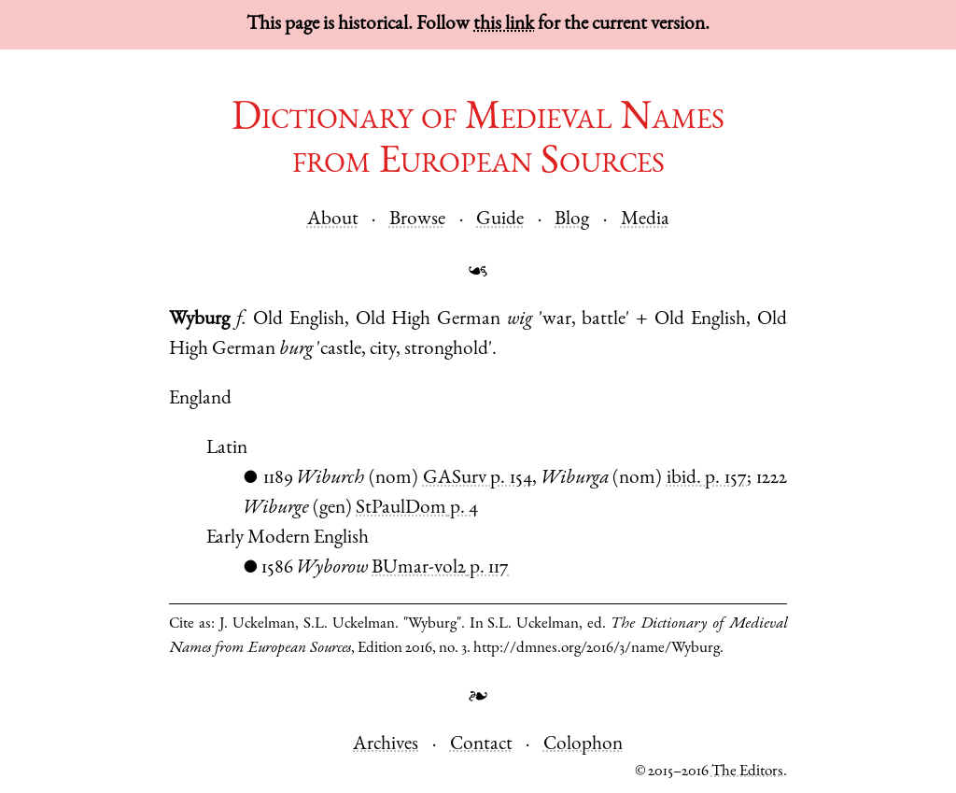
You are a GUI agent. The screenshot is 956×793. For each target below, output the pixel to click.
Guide (500, 220)
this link (503, 25)
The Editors (747, 772)
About (332, 220)
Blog (572, 220)
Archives (385, 745)
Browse (417, 220)
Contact (481, 745)
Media (645, 220)
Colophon (583, 745)
